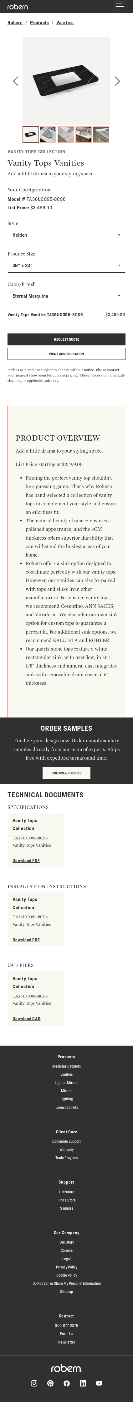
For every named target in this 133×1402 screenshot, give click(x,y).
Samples (66, 1208)
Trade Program (66, 1157)
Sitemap (66, 1291)
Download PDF (26, 860)
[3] (66, 134)
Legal (66, 1258)
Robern (15, 22)
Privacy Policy (66, 1266)
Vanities (65, 22)
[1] (31, 134)
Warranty (66, 1149)
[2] (48, 134)
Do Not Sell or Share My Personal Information (67, 1283)
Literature (66, 1191)
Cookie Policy (66, 1275)
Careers (67, 1250)
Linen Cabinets (66, 1107)
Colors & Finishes (66, 773)
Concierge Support (66, 1141)
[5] (101, 134)
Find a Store (67, 1199)
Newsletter (66, 1341)
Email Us (66, 1333)
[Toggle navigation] (119, 6)
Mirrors (66, 1090)
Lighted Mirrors (66, 1082)
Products (39, 22)
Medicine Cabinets (66, 1066)
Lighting (66, 1098)
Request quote (66, 339)
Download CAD (27, 1018)
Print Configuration (66, 353)
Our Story (66, 1242)
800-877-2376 (66, 1325)
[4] (83, 134)
